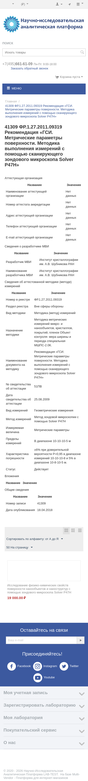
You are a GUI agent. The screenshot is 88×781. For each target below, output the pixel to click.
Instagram (45, 666)
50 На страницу (19, 547)
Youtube (44, 677)
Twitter (69, 666)
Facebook (19, 666)
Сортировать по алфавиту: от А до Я (34, 539)
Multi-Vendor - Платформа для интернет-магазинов (42, 776)
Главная (11, 101)
